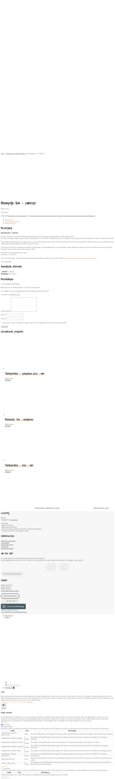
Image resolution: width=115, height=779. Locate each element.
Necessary (6, 635)
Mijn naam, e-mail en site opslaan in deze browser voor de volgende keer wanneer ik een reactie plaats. (35, 233)
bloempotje (73, 126)
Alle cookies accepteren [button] (20, 612)
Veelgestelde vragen (7, 455)
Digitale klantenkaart (7, 458)
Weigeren (30, 612)
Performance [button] (5, 687)
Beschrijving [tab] (9, 129)
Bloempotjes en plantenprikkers (16, 106)
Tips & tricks (4, 456)
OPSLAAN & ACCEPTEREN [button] (8, 766)
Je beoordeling (6, 221)
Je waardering (6, 205)
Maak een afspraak (10, 506)
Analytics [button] (4, 693)
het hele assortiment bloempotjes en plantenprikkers (80, 168)
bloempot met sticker (50, 126)
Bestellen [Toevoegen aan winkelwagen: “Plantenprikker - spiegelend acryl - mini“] (8, 290)
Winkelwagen (9, 598)
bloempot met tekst (63, 126)
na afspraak (13, 430)
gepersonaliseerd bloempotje (86, 126)
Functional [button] (4, 676)
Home (2, 106)
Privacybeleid (5, 453)
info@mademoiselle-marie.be (10, 501)
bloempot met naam (36, 126)
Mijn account (9, 525)
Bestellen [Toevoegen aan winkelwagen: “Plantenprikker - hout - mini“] (8, 382)
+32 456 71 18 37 (10, 511)
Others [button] (3, 756)
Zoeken (7, 527)
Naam (3, 225)
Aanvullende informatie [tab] (12, 131)
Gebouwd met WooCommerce (18, 522)
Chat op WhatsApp (15, 516)
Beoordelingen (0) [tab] (10, 133)
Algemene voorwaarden (8, 451)
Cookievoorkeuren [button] (6, 612)
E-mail (3, 229)
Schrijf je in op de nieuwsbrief (12, 484)
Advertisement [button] (5, 748)
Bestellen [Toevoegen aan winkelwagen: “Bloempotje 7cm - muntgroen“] (8, 336)
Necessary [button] (4, 633)
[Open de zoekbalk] (6, 593)
